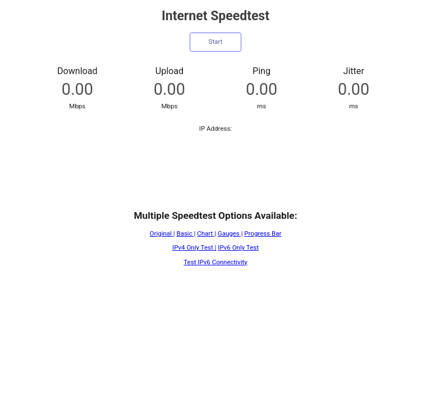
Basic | (185, 233)
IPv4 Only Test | (194, 247)
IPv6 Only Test (238, 247)
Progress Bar (262, 233)
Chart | (206, 233)
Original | (162, 233)
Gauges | (230, 233)
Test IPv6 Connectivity (215, 262)
